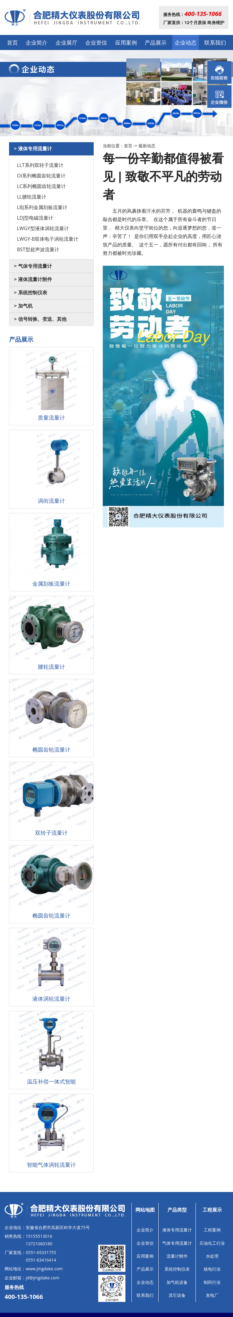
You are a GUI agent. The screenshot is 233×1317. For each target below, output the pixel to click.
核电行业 (212, 1269)
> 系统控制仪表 (30, 293)
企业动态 (185, 42)
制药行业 (212, 1282)
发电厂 (212, 1295)
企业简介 (36, 42)
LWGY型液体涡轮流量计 (43, 228)
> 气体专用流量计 (33, 266)
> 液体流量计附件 (33, 279)
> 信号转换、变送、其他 (40, 319)
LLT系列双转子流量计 (40, 165)
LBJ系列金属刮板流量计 (42, 207)
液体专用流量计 (177, 1230)
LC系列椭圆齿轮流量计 (41, 186)
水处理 (212, 1256)
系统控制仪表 (177, 1269)
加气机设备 (177, 1282)
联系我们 (215, 42)
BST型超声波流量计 (38, 249)
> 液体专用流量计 (33, 149)
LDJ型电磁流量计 (35, 217)
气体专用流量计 (177, 1243)
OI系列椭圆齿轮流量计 (41, 175)
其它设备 (177, 1295)
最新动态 (146, 146)
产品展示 (156, 42)
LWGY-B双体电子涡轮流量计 (47, 239)
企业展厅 (66, 42)
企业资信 (96, 42)
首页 (12, 42)
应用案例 (126, 42)
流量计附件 (177, 1256)
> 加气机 (23, 306)
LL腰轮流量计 (31, 196)
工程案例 (212, 1230)
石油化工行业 (212, 1243)
